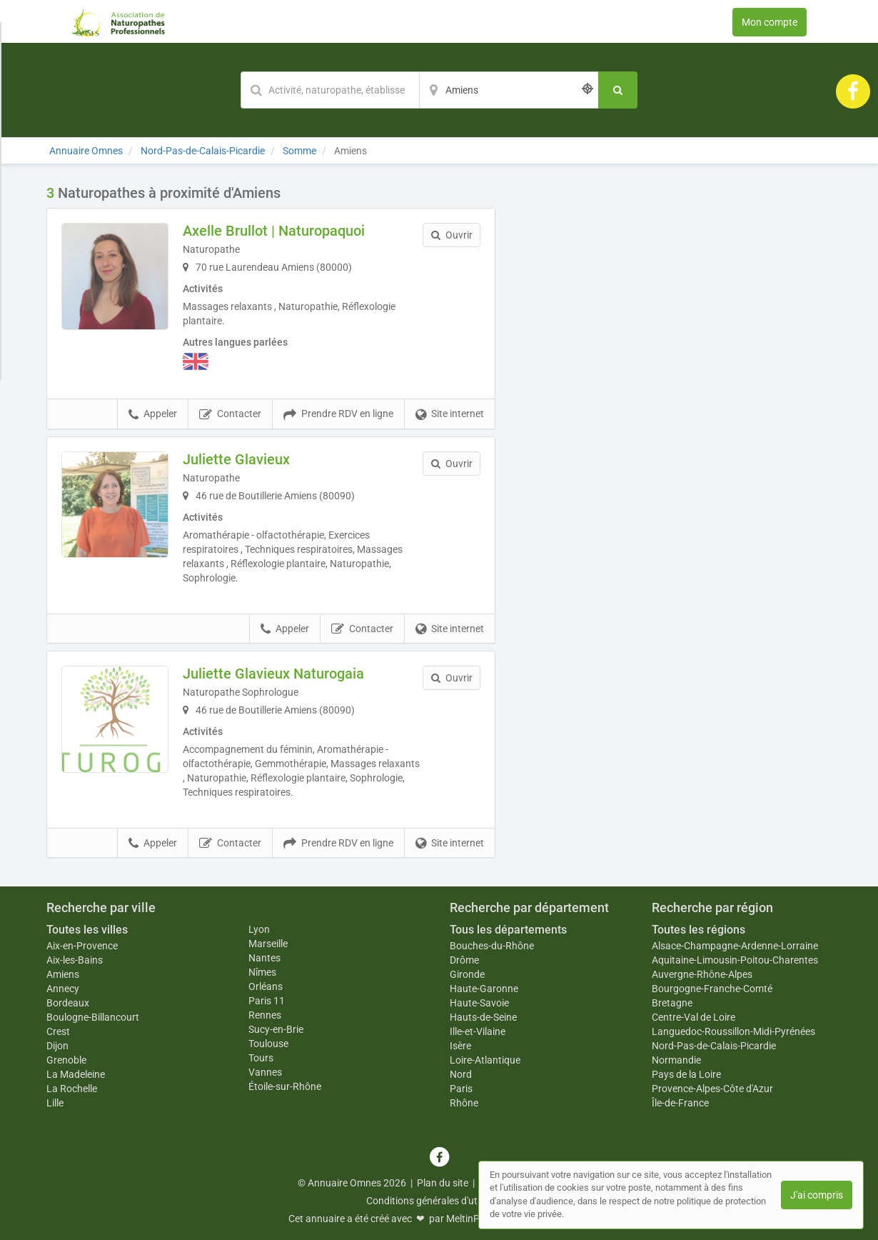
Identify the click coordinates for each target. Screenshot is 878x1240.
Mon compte (769, 22)
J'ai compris (816, 1195)
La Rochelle (71, 1088)
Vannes (265, 1072)
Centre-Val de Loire (693, 1017)
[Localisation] (509, 90)
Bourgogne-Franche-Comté (712, 988)
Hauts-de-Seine (483, 1017)
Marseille (268, 943)
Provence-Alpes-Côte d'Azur (712, 1088)
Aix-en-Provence (82, 945)
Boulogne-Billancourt (92, 1017)
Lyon (259, 929)
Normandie (676, 1060)
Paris (461, 1088)
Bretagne (672, 1003)
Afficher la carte (674, 387)
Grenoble (66, 1060)
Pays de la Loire (686, 1074)
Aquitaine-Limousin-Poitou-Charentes (735, 960)
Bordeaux (67, 1003)
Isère (460, 1045)
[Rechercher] (617, 90)
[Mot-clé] (330, 90)
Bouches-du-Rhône (492, 945)
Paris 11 (266, 1000)
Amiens (62, 974)
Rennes (264, 1015)
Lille (55, 1103)
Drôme (464, 960)
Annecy (62, 988)
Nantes (264, 958)
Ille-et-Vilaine (477, 1031)
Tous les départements (508, 929)
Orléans (265, 986)
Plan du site (442, 1183)
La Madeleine (75, 1074)
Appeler (152, 414)
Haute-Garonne (484, 988)
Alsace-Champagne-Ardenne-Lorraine (735, 945)
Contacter (230, 414)
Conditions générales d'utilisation (439, 1200)
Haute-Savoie (479, 1003)
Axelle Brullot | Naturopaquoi (274, 230)
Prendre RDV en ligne (338, 414)
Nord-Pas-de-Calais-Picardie (714, 1045)
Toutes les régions (698, 929)
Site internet (449, 414)
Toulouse (268, 1043)
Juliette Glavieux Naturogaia (273, 673)
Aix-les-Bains (74, 960)
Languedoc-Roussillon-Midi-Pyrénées (733, 1031)
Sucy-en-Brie (275, 1029)
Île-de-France (680, 1103)
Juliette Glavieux (236, 459)
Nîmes (262, 972)
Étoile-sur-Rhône (284, 1086)
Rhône (464, 1103)
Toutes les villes (87, 929)
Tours (260, 1058)
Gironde (467, 974)
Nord (461, 1074)
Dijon (57, 1045)
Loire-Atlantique (485, 1060)
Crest (58, 1031)
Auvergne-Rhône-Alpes (702, 974)
